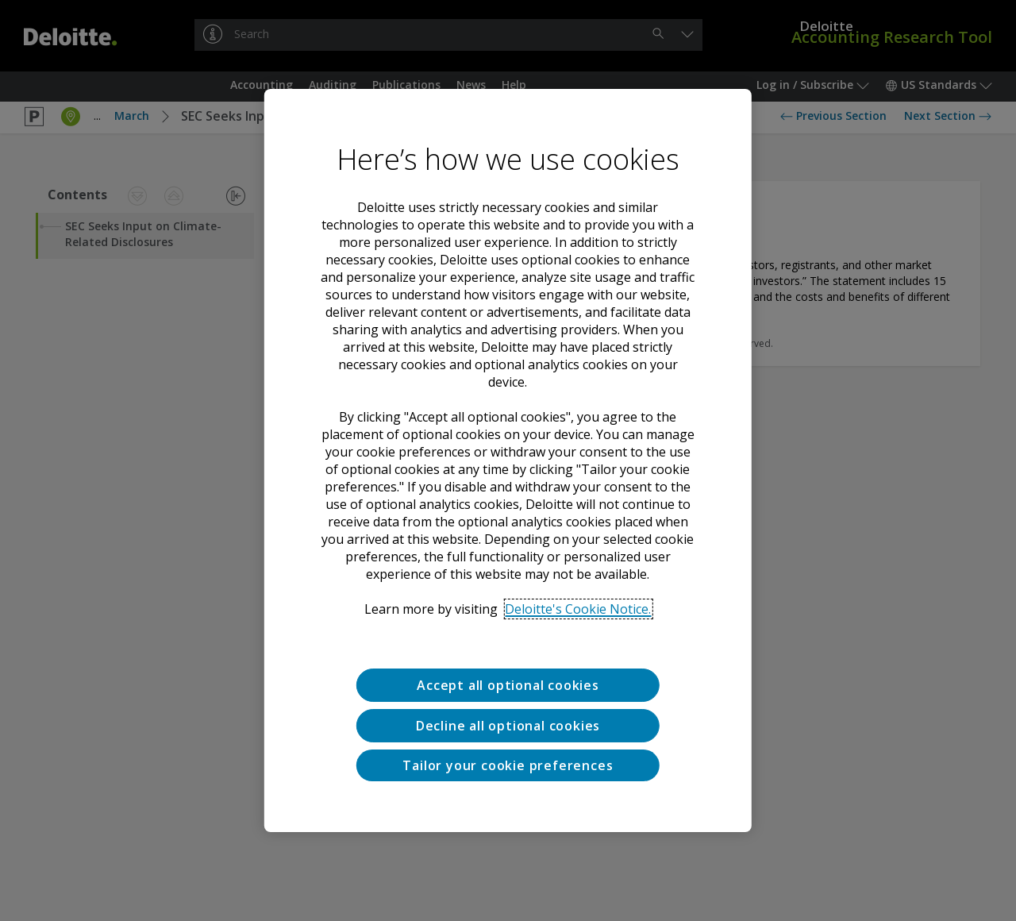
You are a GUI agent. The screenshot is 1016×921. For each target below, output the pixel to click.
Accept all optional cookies (508, 685)
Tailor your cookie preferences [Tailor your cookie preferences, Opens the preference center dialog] (507, 765)
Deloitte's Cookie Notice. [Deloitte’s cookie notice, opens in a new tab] (578, 609)
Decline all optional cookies (508, 725)
